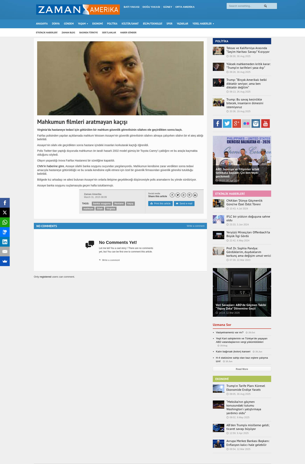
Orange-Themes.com (102, 455)
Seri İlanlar (213, 453)
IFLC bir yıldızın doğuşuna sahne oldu (248, 207)
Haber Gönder (231, 453)
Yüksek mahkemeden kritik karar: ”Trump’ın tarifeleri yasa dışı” (245, 65)
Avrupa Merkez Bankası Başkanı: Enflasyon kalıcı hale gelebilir (244, 425)
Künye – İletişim (252, 453)
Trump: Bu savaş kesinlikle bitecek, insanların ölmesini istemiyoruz (246, 96)
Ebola (268, 453)
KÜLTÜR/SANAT (130, 23)
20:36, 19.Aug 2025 (238, 102)
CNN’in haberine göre (50, 166)
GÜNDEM (69, 23)
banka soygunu (101, 203)
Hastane (118, 203)
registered (46, 276)
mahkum (88, 208)
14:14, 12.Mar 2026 (227, 300)
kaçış (130, 203)
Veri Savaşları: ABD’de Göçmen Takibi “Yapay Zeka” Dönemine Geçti (240, 294)
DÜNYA (56, 23)
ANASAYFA (42, 23)
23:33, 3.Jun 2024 (237, 211)
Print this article (160, 203)
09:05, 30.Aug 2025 (238, 381)
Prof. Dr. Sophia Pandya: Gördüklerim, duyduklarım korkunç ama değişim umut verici (247, 240)
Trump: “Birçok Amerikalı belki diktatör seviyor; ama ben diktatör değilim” (248, 80)
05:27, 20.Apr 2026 (227, 171)
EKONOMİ (97, 23)
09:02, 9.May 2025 (237, 400)
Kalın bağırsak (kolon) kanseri (232, 339)
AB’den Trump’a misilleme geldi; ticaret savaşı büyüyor (244, 409)
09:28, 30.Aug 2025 (238, 71)
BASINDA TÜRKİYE (88, 32)
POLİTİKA (112, 23)
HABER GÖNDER (128, 32)
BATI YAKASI (131, 6)
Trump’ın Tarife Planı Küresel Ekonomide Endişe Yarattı (242, 374)
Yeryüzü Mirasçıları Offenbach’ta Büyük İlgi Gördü (245, 222)
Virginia (110, 208)
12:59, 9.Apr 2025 (237, 415)
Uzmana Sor (223, 312)
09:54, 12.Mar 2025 (238, 431)
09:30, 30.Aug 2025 (238, 56)
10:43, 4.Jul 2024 (236, 199)
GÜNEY (167, 6)
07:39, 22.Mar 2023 (238, 247)
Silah (99, 208)
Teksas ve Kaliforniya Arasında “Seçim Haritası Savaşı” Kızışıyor (248, 49)
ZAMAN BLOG (68, 32)
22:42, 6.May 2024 (237, 228)
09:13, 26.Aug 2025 (238, 87)
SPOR (170, 23)
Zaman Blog (196, 453)
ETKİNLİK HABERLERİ (46, 32)
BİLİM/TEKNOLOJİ (152, 23)
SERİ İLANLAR (109, 32)
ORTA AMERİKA (185, 6)
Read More (242, 356)
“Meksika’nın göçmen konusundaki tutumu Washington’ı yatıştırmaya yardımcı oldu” (246, 392)
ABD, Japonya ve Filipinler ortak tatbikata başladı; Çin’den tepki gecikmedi (237, 163)
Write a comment (195, 226)
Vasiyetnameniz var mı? (229, 319)
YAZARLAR (182, 23)
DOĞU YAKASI (151, 6)
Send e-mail (183, 203)
